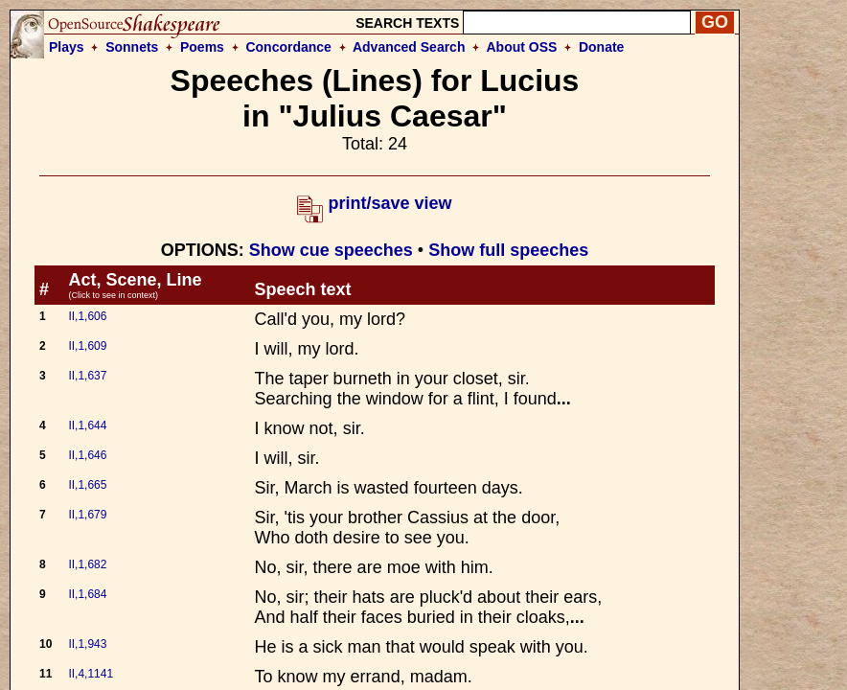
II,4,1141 (90, 673)
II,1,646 (87, 455)
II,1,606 (87, 316)
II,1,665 (87, 485)
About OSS (522, 47)
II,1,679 (87, 514)
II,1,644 (87, 425)
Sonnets (131, 47)
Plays (66, 47)
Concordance (288, 47)
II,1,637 (87, 375)
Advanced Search (409, 47)
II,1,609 (87, 346)
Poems (202, 47)
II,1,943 (87, 644)
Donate (601, 47)
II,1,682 (87, 564)
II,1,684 (87, 594)
